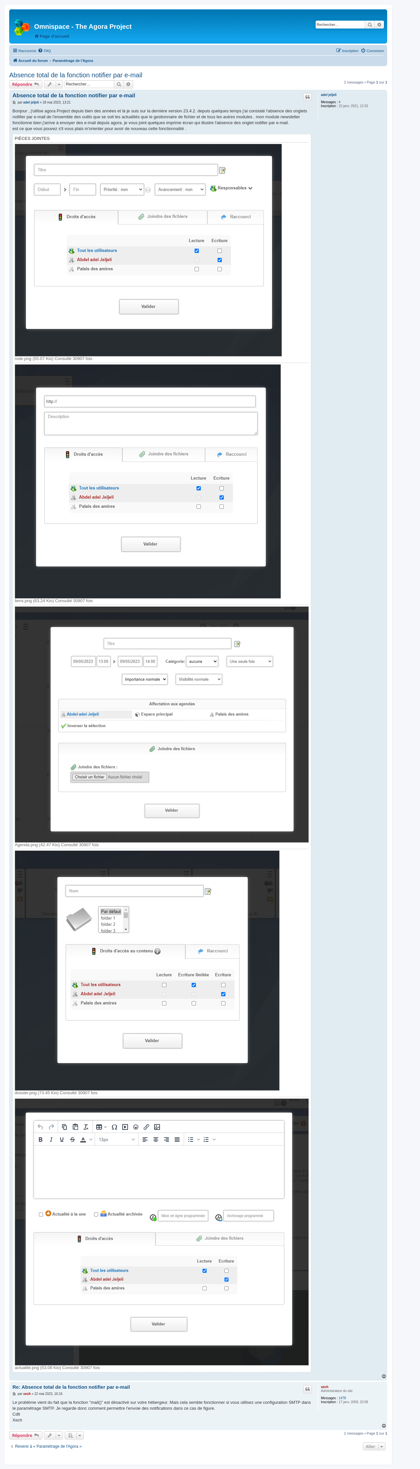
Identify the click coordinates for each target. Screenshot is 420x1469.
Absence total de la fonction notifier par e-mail (75, 75)
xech (324, 1387)
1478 (342, 1398)
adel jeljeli (329, 95)
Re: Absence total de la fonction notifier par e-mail (71, 1387)
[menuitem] (44, 51)
